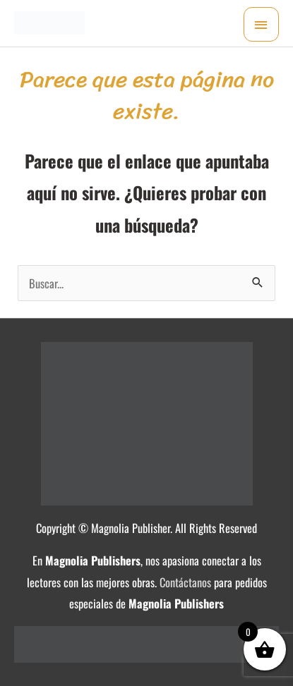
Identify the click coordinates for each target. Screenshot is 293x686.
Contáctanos (185, 582)
